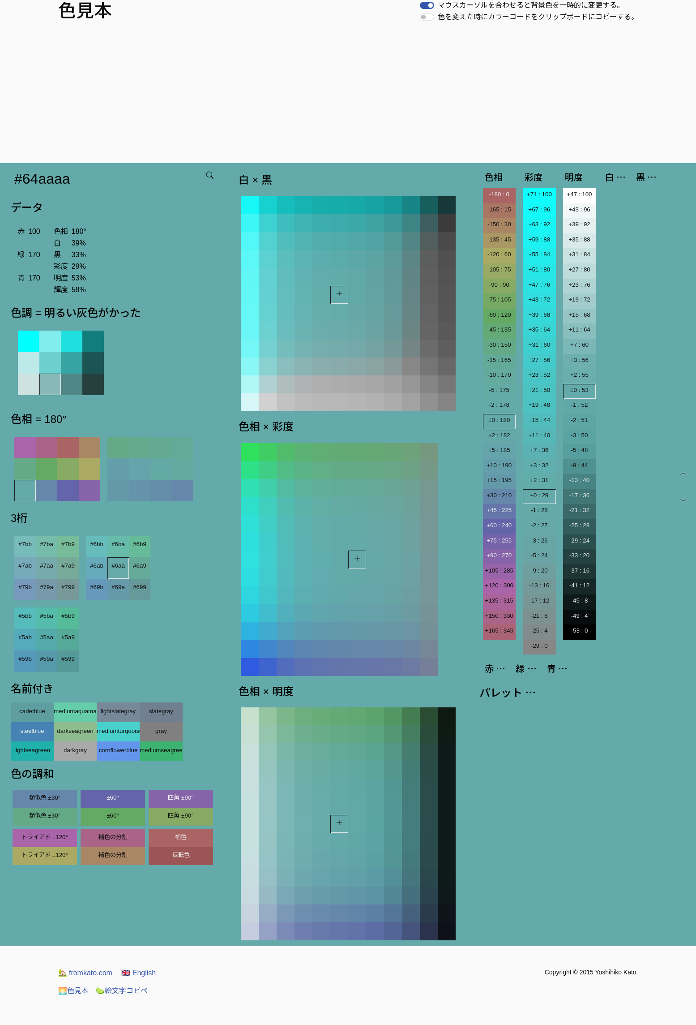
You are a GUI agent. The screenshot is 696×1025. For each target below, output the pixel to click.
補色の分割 (113, 837)
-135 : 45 (499, 239)
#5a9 (68, 637)
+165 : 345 (499, 630)
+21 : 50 (540, 390)
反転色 (181, 855)
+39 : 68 (540, 314)
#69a (118, 587)
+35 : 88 (579, 239)
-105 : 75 (499, 269)
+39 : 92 (579, 224)
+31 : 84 (579, 254)
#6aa (118, 565)
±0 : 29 (539, 495)
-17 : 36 (579, 495)
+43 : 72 (540, 299)
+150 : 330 (499, 615)
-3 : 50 (579, 435)
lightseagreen (32, 750)
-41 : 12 (579, 585)
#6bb (96, 544)
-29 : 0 (539, 645)
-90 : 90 (499, 284)
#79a (46, 587)
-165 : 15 (499, 209)
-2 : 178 (499, 404)
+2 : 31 (539, 480)
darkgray (75, 750)
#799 (68, 587)
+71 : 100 (539, 194)
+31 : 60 (540, 344)
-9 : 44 (579, 465)
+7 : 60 (579, 344)
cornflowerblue (118, 750)
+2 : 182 (499, 435)
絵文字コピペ (122, 991)
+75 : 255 (499, 540)
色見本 (73, 991)
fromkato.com (85, 973)
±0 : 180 (499, 420)
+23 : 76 (579, 284)
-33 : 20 (579, 555)
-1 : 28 (539, 510)
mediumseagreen (161, 750)
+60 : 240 (499, 525)
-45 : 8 (579, 600)
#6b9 (139, 544)
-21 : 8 (539, 615)
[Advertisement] (348, 96)
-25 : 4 (539, 630)
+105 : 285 (499, 570)
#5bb (25, 615)
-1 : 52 (579, 404)
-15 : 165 (499, 360)
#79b (25, 587)
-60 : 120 (499, 314)
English (138, 973)
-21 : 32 (579, 510)
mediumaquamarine (75, 711)
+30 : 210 (499, 495)
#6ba (118, 544)
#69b (96, 587)
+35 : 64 (540, 329)
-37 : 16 (579, 570)
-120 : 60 (499, 254)
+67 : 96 (540, 209)
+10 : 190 (499, 465)
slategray (161, 711)
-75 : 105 (499, 299)
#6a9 (139, 565)
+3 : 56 (579, 360)
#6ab (96, 565)
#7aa (46, 565)
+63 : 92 (540, 224)
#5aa (46, 637)
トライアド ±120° (44, 837)
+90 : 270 (499, 555)
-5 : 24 (539, 555)
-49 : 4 (579, 615)
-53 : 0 (579, 630)
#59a (46, 658)
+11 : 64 (579, 329)
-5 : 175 (499, 390)
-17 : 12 (539, 600)
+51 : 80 (540, 269)
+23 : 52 (540, 374)
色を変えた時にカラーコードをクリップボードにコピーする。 (538, 17)
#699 (139, 587)
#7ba (46, 544)
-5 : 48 (579, 450)
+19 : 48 (540, 404)
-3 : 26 (539, 540)
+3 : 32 (539, 465)
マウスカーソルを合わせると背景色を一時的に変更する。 (531, 5)
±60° (113, 797)
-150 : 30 (499, 224)
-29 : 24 (579, 540)
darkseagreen (75, 731)
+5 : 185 (499, 450)
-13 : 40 (579, 480)
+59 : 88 (540, 239)
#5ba (46, 615)
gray (161, 731)
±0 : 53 (579, 390)
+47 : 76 (540, 284)
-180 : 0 (499, 194)
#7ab (25, 565)
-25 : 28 (579, 525)
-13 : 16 (539, 585)
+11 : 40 (540, 435)
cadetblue (32, 711)
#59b (25, 658)
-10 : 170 (499, 374)
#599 (68, 658)
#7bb (25, 544)
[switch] (427, 5)
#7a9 (68, 565)
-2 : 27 (539, 525)
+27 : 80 (579, 269)
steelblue (32, 731)
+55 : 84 (540, 254)
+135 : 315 (499, 600)
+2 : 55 (579, 374)
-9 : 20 (539, 570)
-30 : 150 (499, 344)
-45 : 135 (499, 329)
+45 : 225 (499, 510)
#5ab (25, 637)
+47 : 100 (579, 194)
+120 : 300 (499, 585)
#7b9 (68, 544)
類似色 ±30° (44, 797)
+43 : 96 (579, 209)
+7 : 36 (539, 450)
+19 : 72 (579, 299)
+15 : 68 (579, 314)
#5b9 (68, 615)
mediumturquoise (118, 731)
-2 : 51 (579, 420)
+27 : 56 (540, 360)
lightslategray (118, 711)
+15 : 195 (499, 480)
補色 (181, 837)
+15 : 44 (540, 420)
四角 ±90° (180, 797)
